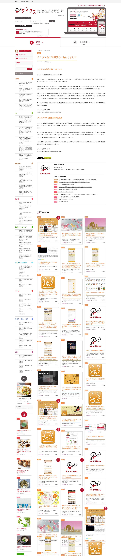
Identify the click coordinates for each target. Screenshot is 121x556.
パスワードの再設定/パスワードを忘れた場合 (40, 23)
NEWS (17, 79)
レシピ (17, 291)
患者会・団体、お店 (21, 319)
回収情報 (18, 163)
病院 (16, 352)
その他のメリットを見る (43, 35)
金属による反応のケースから (66, 199)
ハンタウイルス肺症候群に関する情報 (68, 189)
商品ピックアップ (20, 227)
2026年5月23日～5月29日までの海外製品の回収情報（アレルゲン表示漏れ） (78, 194)
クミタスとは (61, 15)
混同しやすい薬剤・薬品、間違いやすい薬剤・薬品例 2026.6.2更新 (75, 187)
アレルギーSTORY (21, 262)
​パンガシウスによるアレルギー (65, 192)
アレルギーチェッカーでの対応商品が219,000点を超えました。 (74, 182)
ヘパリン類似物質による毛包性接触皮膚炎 (69, 196)
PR (16, 113)
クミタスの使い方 (23, 58)
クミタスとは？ (22, 54)
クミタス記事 (39, 50)
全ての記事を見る (20, 73)
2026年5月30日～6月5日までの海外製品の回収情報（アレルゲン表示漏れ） (77, 179)
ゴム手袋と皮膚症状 (63, 201)
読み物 (17, 199)
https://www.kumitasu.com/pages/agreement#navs (49, 112)
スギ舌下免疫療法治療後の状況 (66, 184)
